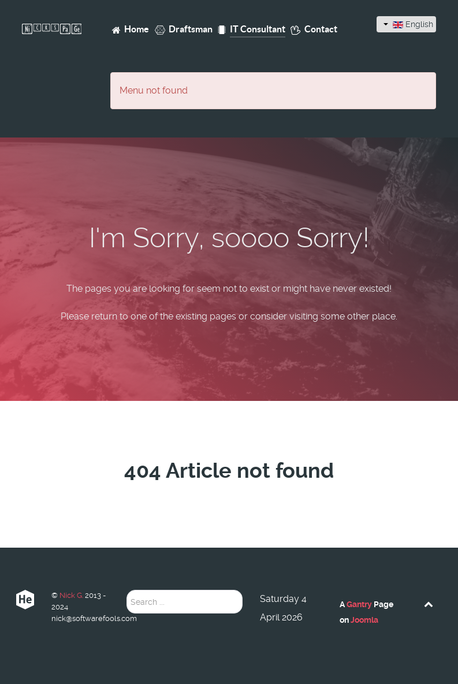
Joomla (364, 619)
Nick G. (72, 595)
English (408, 24)
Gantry (359, 604)
